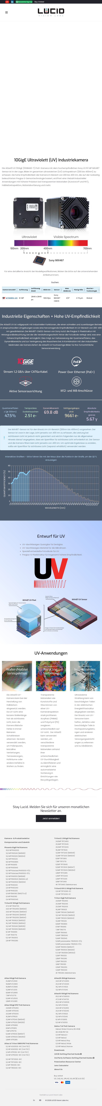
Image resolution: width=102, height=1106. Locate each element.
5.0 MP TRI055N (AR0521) (65, 953)
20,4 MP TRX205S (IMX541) (16, 917)
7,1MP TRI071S (61, 930)
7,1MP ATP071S (11, 1031)
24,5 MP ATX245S (62, 1008)
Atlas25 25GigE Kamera (64, 978)
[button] (17, 289)
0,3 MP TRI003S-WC (13, 1068)
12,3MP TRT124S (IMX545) (65, 853)
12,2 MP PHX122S (12, 859)
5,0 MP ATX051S (62, 1022)
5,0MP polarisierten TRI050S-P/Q (68, 944)
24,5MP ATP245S (12, 1008)
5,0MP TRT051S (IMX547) (65, 867)
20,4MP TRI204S (62, 904)
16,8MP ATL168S (12, 987)
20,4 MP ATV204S (62, 984)
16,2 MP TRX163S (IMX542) (16, 923)
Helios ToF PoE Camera (64, 1026)
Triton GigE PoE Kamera (65, 898)
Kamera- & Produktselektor (17, 838)
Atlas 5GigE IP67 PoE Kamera (17, 1005)
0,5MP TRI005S (61, 967)
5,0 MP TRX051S (12, 938)
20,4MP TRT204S (62, 844)
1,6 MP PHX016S (11, 896)
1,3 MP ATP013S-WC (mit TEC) (17, 1052)
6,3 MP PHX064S (12, 867)
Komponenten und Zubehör (17, 842)
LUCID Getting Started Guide (68, 1054)
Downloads (59, 1050)
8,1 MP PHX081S (11, 865)
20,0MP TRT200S (62, 847)
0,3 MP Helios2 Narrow (64, 1046)
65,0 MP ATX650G (62, 996)
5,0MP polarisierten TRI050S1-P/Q (69, 941)
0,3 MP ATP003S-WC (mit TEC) (18, 1055)
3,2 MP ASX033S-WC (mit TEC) (18, 1049)
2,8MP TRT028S (61, 873)
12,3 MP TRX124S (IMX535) (15, 926)
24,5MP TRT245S (62, 841)
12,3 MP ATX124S (62, 1016)
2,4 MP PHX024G (12, 888)
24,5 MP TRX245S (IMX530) (16, 909)
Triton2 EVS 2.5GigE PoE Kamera (68, 888)
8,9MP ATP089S (12, 1025)
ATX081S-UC (12, 298)
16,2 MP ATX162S (62, 1014)
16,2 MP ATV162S (62, 987)
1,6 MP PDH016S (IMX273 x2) (16, 893)
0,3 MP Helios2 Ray (63, 1040)
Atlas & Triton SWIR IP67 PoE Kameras (21, 1043)
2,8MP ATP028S (12, 1039)
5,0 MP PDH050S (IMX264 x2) (17, 879)
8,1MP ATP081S (11, 1028)
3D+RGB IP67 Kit (62, 1032)
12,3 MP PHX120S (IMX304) (15, 856)
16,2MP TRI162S (61, 909)
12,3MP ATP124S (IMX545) (15, 1019)
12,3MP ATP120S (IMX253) (15, 1022)
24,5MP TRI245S (62, 901)
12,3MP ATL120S (11, 990)
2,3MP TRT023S (61, 879)
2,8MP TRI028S (61, 958)
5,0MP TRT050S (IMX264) (65, 870)
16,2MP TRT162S (61, 850)
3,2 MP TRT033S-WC (14, 1062)
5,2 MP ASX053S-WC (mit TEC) (18, 1046)
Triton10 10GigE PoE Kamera (17, 903)
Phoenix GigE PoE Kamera (16, 847)
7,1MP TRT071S (61, 861)
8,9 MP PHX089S (12, 862)
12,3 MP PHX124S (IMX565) (15, 853)
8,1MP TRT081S (61, 858)
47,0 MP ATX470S (62, 999)
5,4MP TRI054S (61, 938)
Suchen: (55, 282)
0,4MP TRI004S (61, 970)
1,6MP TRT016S (61, 881)
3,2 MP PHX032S (12, 885)
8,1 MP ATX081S (61, 1019)
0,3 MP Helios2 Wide (63, 1043)
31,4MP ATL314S (11, 981)
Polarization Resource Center (67, 1062)
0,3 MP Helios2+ (62, 1035)
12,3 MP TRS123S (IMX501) (65, 915)
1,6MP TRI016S (61, 964)
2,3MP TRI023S (61, 961)
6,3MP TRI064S (61, 932)
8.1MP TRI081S (61, 927)
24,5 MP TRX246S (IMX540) (16, 912)
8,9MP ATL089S (12, 993)
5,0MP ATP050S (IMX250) (15, 1037)
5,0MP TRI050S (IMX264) (65, 950)
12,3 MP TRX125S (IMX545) (16, 929)
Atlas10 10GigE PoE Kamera (66, 993)
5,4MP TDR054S (62, 935)
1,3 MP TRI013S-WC (13, 1065)
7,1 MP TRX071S (11, 935)
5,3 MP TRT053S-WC (14, 1059)
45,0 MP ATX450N (62, 1002)
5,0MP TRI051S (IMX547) (65, 947)
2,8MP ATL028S (11, 1001)
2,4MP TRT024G (62, 876)
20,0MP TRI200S (62, 906)
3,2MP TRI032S (61, 955)
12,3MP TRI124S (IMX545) (65, 912)
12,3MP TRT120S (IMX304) (65, 856)
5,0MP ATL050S (12, 998)
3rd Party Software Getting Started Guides (74, 1058)
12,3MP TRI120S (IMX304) (65, 918)
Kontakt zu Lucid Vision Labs (51, 1095)
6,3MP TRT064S (62, 864)
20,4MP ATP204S (12, 1011)
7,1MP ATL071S (11, 995)
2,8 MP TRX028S (12, 940)
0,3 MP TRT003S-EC (63, 894)
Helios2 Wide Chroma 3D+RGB (68, 1029)
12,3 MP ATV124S (62, 990)
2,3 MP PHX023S (12, 891)
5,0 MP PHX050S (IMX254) (16, 882)
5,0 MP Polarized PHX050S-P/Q (18, 873)
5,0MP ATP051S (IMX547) (15, 1034)
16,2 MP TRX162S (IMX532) (15, 920)
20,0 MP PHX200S (12, 850)
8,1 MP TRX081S (11, 932)
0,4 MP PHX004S (12, 899)
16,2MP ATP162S (12, 1016)
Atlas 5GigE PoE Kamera (15, 978)
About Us (58, 1069)
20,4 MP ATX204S (62, 1011)
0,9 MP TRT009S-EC (63, 891)
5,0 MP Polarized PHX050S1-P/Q (18, 870)
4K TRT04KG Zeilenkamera (66, 884)
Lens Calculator (61, 1065)
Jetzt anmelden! (51, 818)
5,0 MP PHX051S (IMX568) (15, 876)
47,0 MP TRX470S (12, 906)
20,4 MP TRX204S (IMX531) (16, 915)
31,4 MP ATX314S (62, 1005)
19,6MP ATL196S (12, 984)
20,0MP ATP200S (12, 1014)
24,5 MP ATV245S (62, 981)
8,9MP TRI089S (61, 924)
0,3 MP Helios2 (61, 1038)
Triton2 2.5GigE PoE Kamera (66, 838)
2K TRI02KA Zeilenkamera (66, 973)
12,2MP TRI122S (61, 921)
